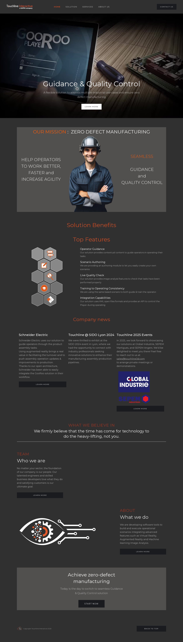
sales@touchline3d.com (131, 358)
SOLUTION (71, 7)
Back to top (151, 629)
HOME (57, 7)
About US (104, 7)
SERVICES (87, 7)
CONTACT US (166, 7)
